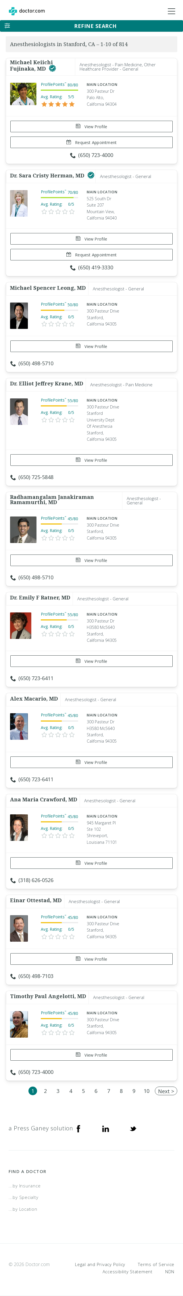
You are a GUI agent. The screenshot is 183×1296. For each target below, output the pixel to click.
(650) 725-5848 (31, 477)
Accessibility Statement (128, 1271)
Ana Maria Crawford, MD (43, 799)
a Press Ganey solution (41, 1128)
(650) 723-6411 (31, 678)
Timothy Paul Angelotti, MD (48, 996)
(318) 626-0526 (31, 880)
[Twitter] (133, 1128)
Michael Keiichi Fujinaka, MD (31, 65)
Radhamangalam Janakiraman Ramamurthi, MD (52, 499)
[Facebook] (78, 1128)
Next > (166, 1091)
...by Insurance (25, 1186)
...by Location (23, 1209)
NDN (169, 1271)
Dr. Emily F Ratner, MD (40, 597)
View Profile (91, 126)
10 (146, 1090)
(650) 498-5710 (31, 363)
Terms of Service (156, 1264)
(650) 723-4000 (91, 155)
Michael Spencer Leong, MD (48, 287)
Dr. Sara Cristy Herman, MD (48, 175)
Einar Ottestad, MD (36, 900)
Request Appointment (91, 142)
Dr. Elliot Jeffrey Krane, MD (46, 383)
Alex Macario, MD (34, 698)
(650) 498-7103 (31, 976)
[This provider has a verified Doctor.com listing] (52, 68)
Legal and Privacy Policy (100, 1264)
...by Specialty (23, 1197)
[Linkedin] (105, 1128)
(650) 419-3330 (91, 267)
